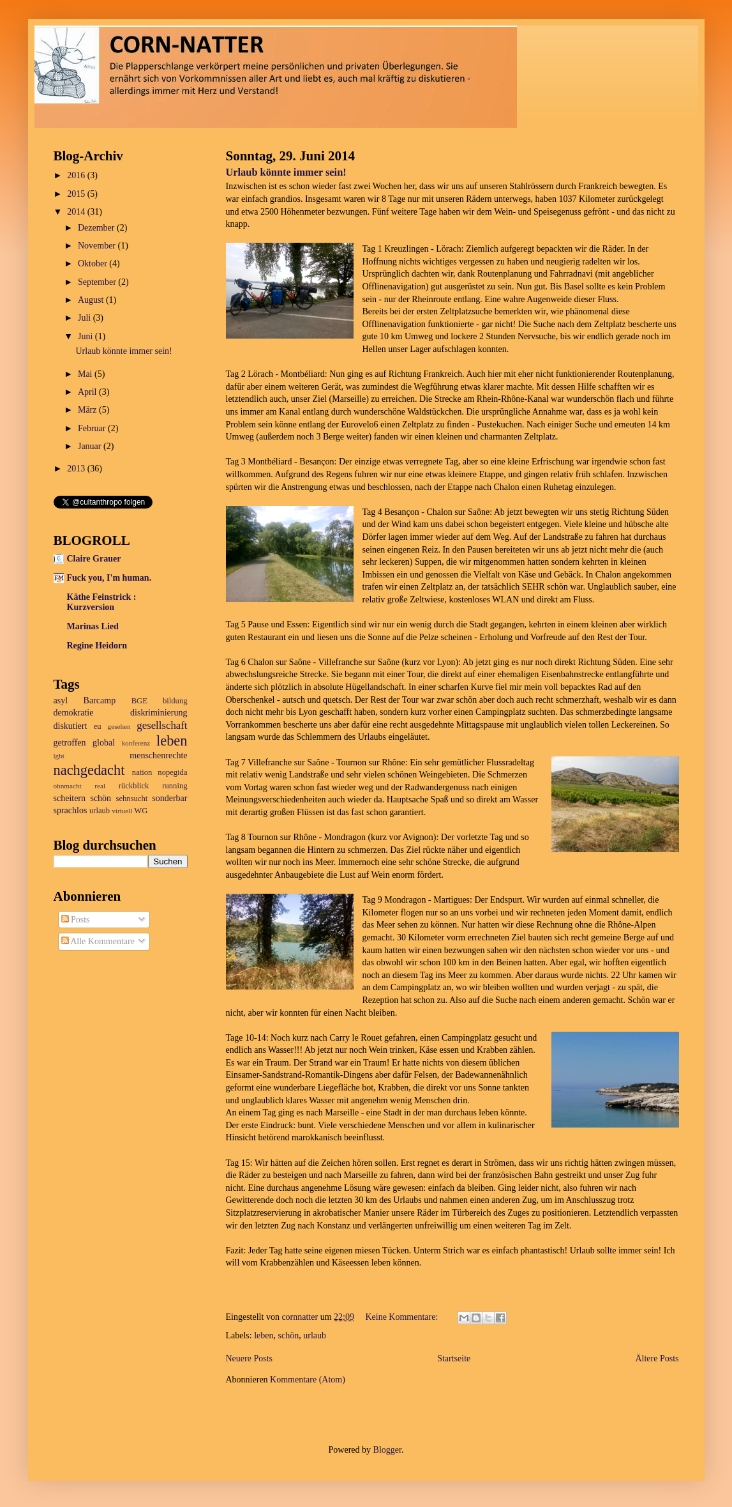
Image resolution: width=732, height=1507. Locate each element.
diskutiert (70, 726)
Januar (90, 446)
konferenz (136, 743)
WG (140, 810)
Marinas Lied (93, 626)
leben (263, 1335)
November (98, 245)
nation (142, 772)
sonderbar (169, 798)
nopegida (172, 772)
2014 (77, 212)
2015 (77, 194)
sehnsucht (132, 798)
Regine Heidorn (97, 645)
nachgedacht (89, 770)
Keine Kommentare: (402, 1317)
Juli (85, 318)
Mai (86, 374)
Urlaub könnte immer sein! (286, 172)
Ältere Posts (656, 1358)
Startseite (453, 1358)
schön (288, 1335)
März (88, 410)
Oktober (93, 263)
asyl (61, 700)
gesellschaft (162, 725)
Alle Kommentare (98, 941)
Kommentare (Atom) (307, 1379)
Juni (86, 336)
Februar (93, 428)
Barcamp (100, 700)
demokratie (74, 712)
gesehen (119, 726)
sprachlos (70, 810)
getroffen (70, 742)
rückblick (134, 785)
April (88, 392)
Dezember (97, 228)
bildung (175, 700)
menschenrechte (158, 755)
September (98, 282)
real (99, 786)
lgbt (59, 756)
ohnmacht (68, 786)
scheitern (70, 798)
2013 (77, 468)
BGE (139, 700)
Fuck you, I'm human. (109, 578)
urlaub (314, 1335)
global (104, 742)
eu (97, 726)
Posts (75, 919)
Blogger (387, 1450)
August (92, 300)
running (174, 785)
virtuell (122, 811)
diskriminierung (158, 712)
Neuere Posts (249, 1358)
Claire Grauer (94, 558)
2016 (77, 175)
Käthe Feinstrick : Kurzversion (102, 602)
